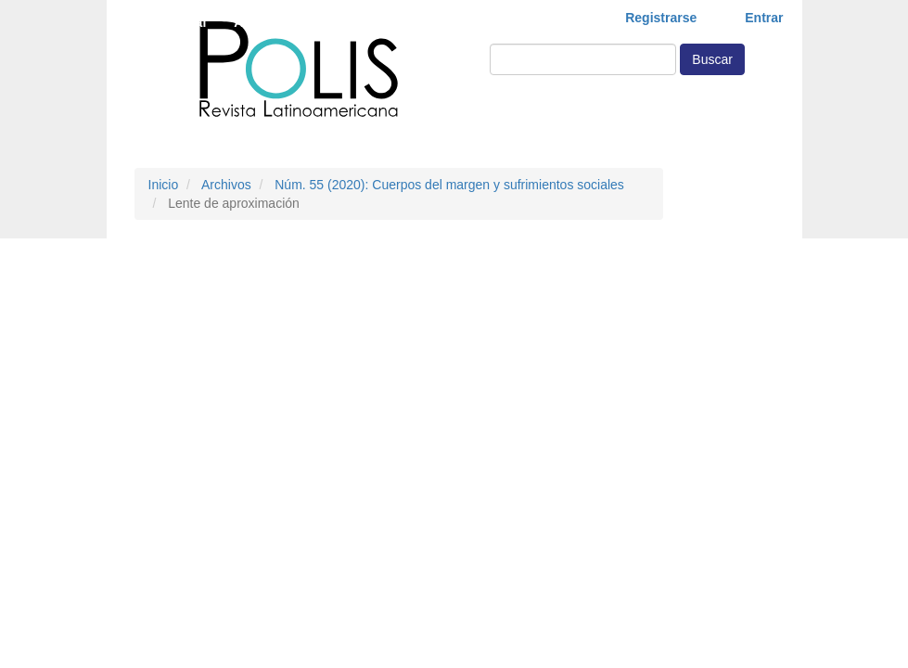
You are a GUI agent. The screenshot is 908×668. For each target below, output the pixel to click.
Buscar (712, 59)
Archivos (226, 184)
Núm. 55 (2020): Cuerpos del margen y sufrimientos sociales (449, 184)
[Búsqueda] (583, 59)
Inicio (163, 184)
